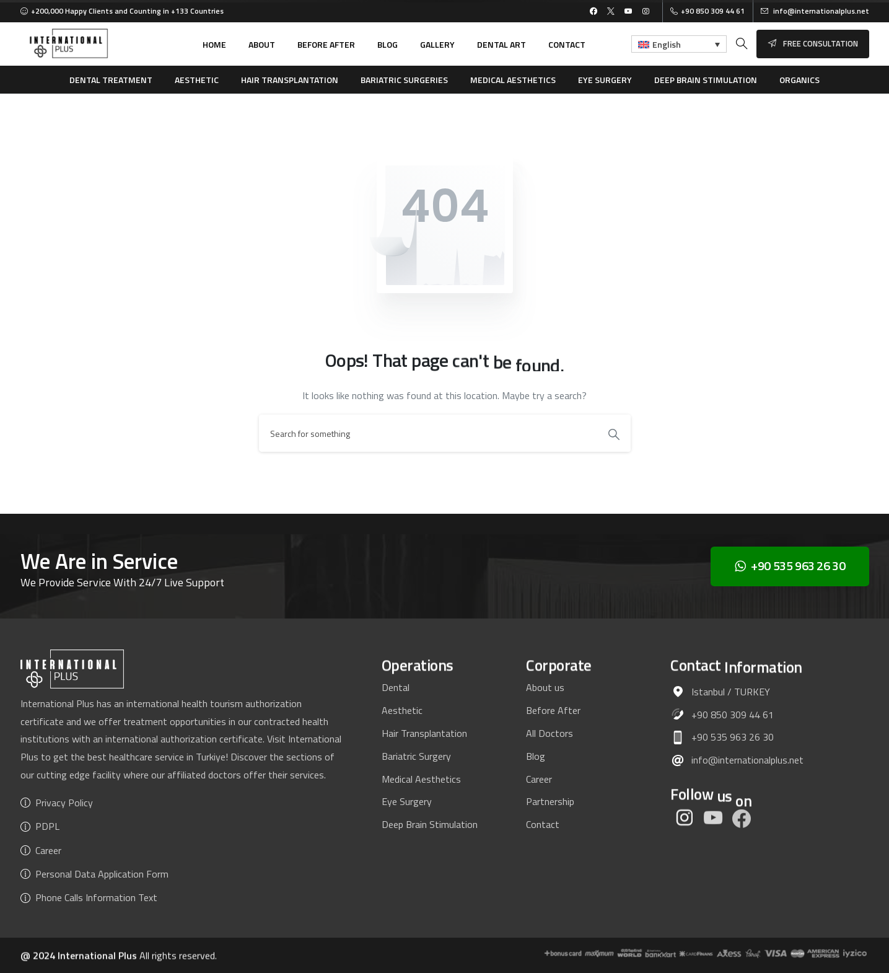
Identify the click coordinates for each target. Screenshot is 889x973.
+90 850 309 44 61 (707, 11)
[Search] (428, 433)
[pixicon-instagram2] (684, 824)
